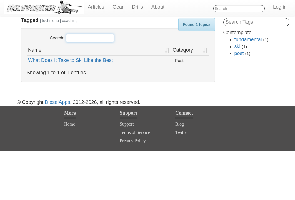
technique (50, 20)
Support (127, 124)
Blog (179, 124)
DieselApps (57, 102)
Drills (137, 7)
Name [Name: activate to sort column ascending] (34, 50)
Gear (118, 7)
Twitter (181, 132)
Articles (96, 7)
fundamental (248, 39)
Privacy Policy (133, 140)
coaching (70, 20)
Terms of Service (135, 132)
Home (69, 124)
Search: (82, 38)
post (239, 53)
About (157, 7)
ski (237, 46)
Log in (280, 7)
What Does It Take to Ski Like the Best (70, 60)
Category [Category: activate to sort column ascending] (183, 50)
